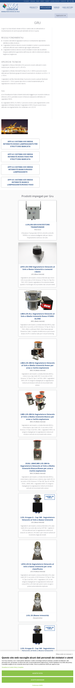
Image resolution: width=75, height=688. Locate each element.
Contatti (63, 1)
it (67, 1)
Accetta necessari (37, 680)
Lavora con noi (54, 1)
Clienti (47, 1)
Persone (32, 1)
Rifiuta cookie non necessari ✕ (64, 654)
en (71, 1)
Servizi (56, 7)
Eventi (42, 1)
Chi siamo (26, 1)
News (37, 1)
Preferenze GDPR (37, 685)
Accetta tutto (37, 673)
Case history (67, 7)
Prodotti (34, 7)
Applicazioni (46, 7)
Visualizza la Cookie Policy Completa (12, 667)
